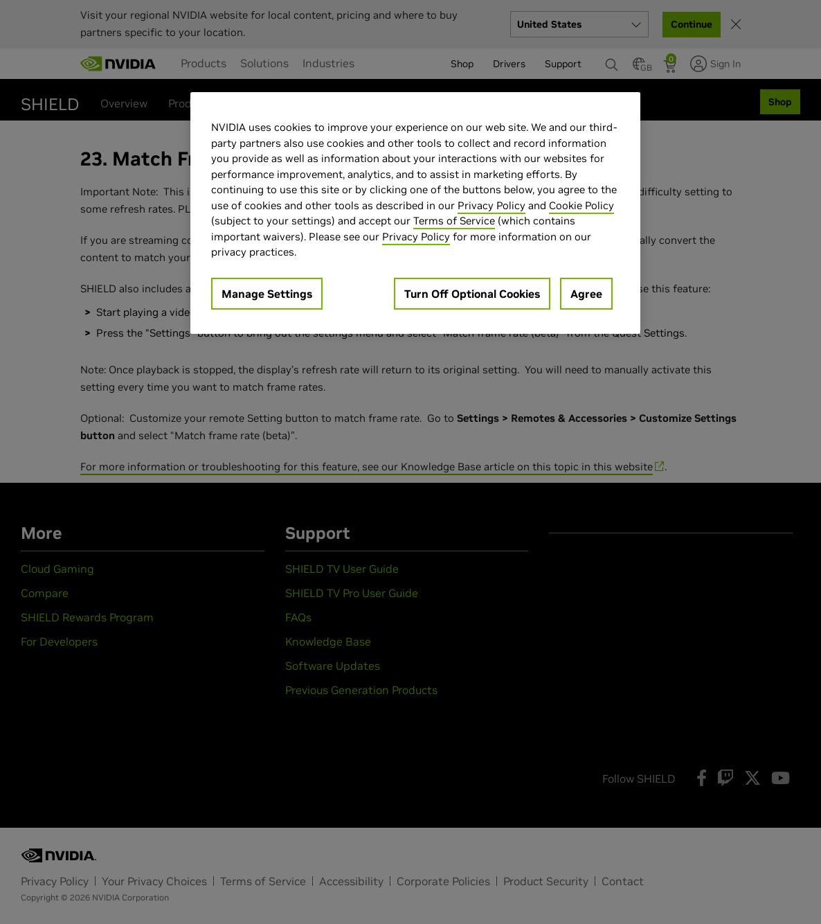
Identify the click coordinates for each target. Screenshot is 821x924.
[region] (415, 213)
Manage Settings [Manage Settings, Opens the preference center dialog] (267, 294)
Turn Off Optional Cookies (472, 294)
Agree (586, 294)
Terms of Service (454, 220)
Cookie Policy (581, 205)
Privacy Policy (491, 205)
